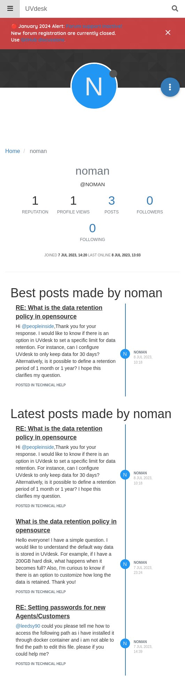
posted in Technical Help (41, 385)
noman (140, 352)
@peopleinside (38, 326)
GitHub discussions (42, 40)
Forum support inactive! (94, 26)
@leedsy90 (28, 626)
